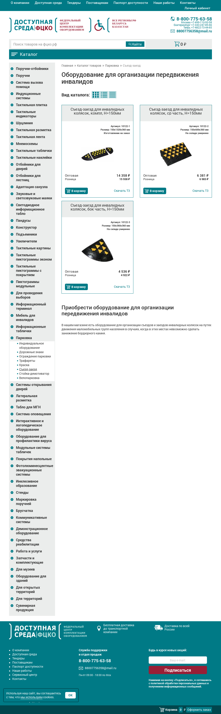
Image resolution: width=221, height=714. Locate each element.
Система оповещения (33, 414)
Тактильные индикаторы (26, 114)
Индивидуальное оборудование (31, 345)
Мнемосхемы (27, 144)
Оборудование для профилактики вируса (34, 438)
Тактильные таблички (34, 150)
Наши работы (164, 2)
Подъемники (26, 234)
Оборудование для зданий (31, 578)
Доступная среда (48, 2)
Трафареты (27, 361)
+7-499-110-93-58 (201, 22)
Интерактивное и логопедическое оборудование (30, 425)
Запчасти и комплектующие (29, 560)
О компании (20, 2)
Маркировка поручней (26, 501)
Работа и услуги (29, 551)
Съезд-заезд (28, 369)
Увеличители (26, 241)
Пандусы (23, 220)
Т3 (122, 191)
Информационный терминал (31, 306)
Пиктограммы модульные (27, 284)
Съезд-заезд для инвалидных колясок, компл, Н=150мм (97, 111)
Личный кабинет (197, 8)
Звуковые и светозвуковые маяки (34, 196)
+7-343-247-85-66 (201, 25)
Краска (24, 365)
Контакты (188, 2)
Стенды (22, 492)
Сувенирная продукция (25, 607)
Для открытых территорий (28, 589)
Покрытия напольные (34, 459)
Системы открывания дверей (34, 386)
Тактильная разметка (33, 130)
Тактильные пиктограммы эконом (34, 257)
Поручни (23, 75)
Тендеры (74, 2)
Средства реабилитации (27, 542)
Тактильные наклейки (34, 157)
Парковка (24, 338)
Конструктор (26, 227)
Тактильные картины (33, 248)
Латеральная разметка (26, 398)
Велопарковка (29, 378)
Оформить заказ (199, 710)
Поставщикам (97, 2)
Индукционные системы (28, 95)
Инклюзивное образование (27, 483)
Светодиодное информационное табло (30, 209)
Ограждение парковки (35, 356)
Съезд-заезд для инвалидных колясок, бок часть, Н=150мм (97, 207)
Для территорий (29, 598)
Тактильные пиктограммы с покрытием (28, 270)
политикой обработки (164, 683)
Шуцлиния (24, 123)
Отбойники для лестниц (28, 177)
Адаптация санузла (32, 187)
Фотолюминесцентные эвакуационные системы (34, 470)
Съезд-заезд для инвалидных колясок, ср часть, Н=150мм (176, 111)
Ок (70, 695)
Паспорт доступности (131, 2)
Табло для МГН (28, 407)
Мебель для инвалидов (25, 317)
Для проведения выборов (29, 295)
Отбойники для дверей (28, 166)
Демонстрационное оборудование (32, 531)
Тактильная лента (30, 137)
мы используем (32, 697)
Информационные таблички (31, 328)
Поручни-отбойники (32, 68)
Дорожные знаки (31, 352)
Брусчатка (24, 510)
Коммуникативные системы (31, 519)
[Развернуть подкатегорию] (12, 68)
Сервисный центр (24, 675)
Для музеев (25, 569)
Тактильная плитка (31, 105)
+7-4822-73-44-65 (201, 27)
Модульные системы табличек (33, 449)
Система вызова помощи (29, 84)
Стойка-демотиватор (34, 373)
